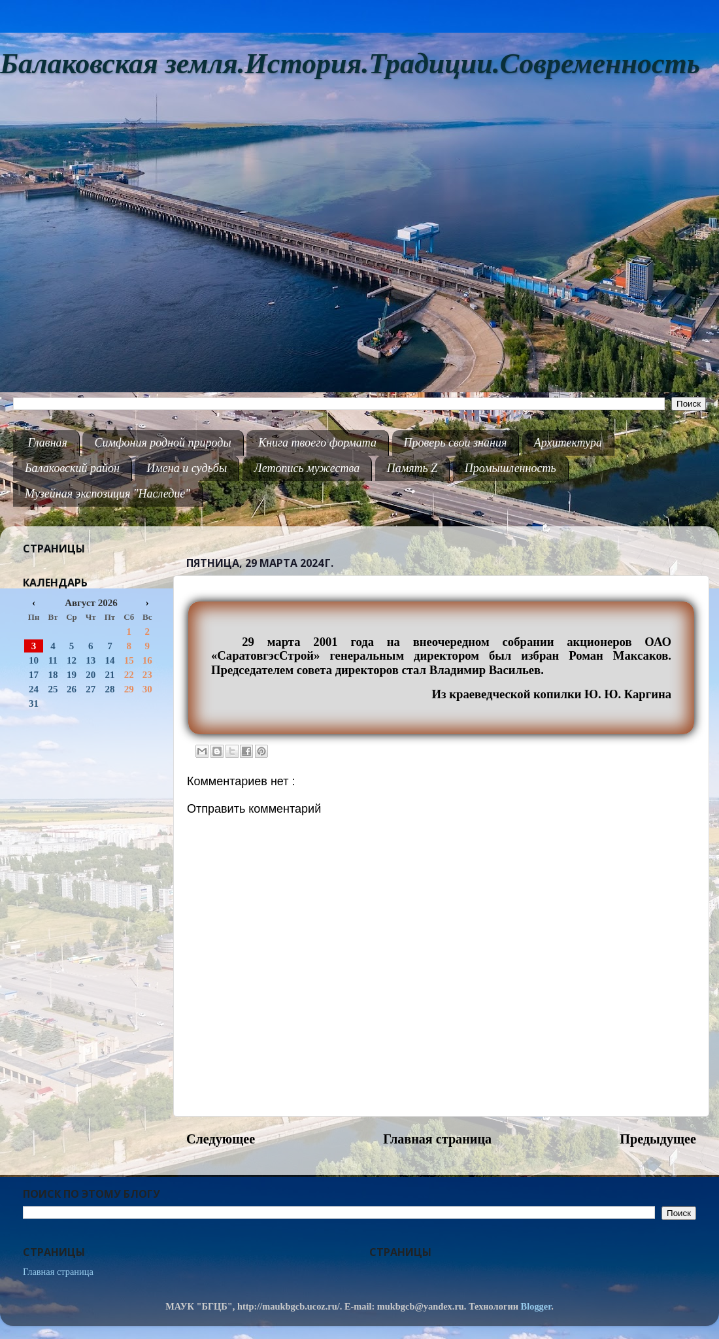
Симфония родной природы (162, 442)
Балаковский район (72, 468)
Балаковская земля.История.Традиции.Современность (350, 64)
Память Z (412, 468)
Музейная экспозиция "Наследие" (107, 493)
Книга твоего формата (317, 442)
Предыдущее (658, 1139)
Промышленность (510, 468)
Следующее (220, 1139)
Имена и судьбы (186, 468)
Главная (47, 442)
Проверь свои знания (455, 442)
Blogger (536, 1306)
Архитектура (568, 442)
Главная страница (437, 1139)
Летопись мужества (307, 468)
